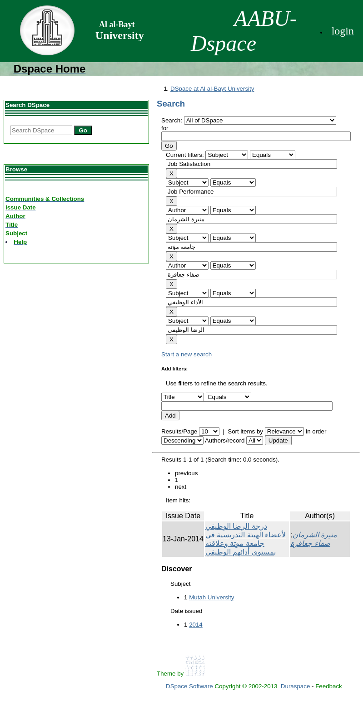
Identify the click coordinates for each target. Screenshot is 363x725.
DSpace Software (189, 686)
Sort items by (245, 431)
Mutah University (211, 597)
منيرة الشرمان (315, 535)
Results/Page (179, 431)
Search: (172, 120)
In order (315, 431)
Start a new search (186, 354)
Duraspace (295, 686)
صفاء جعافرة (310, 543)
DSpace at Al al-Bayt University (212, 88)
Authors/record (224, 440)
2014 (196, 624)
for (165, 128)
